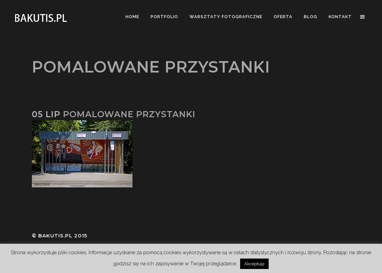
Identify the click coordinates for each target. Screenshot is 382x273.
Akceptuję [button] (254, 263)
